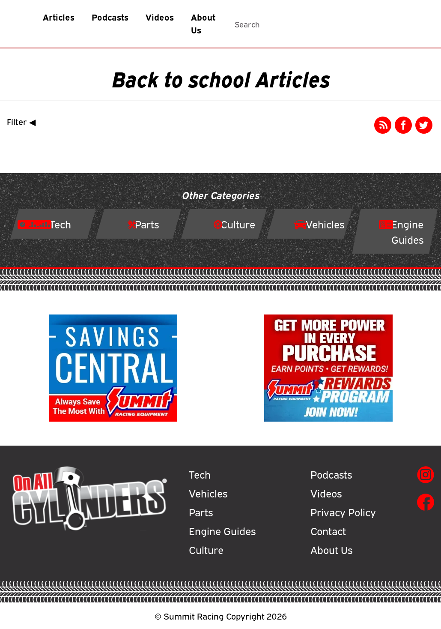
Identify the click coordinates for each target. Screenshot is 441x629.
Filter (23, 121)
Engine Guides (222, 530)
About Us (203, 23)
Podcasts (110, 17)
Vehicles (208, 493)
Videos (160, 17)
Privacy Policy (343, 511)
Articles (58, 17)
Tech (200, 474)
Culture (206, 549)
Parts (201, 511)
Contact (328, 530)
